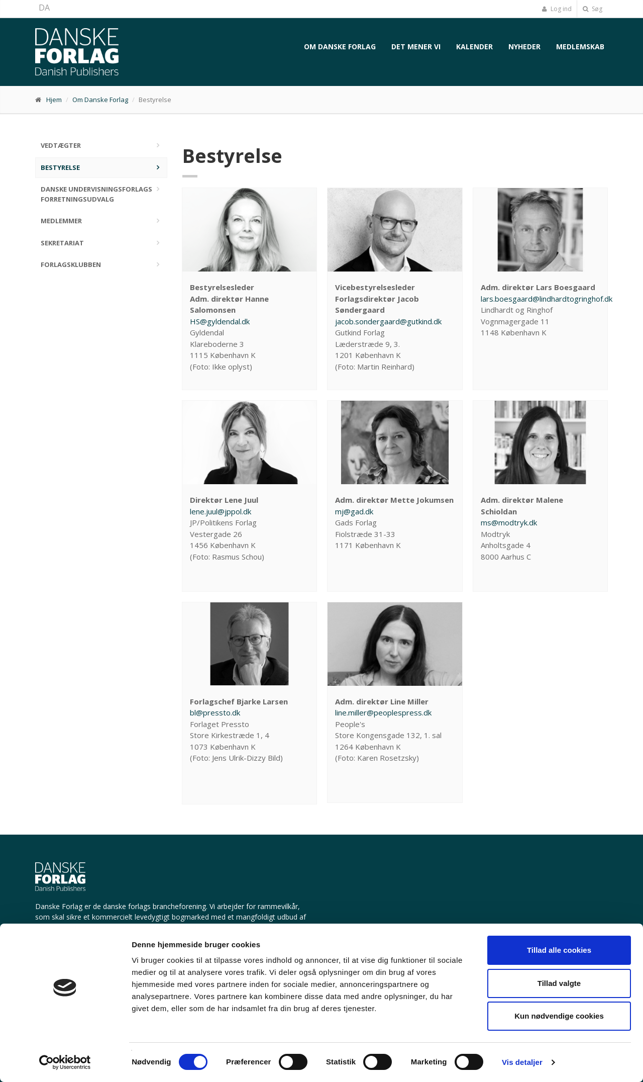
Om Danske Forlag (340, 46)
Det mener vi (416, 46)
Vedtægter (61, 145)
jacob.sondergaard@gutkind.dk (388, 321)
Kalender (474, 46)
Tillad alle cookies (559, 950)
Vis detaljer (522, 1062)
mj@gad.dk (354, 511)
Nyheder (524, 46)
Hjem (54, 99)
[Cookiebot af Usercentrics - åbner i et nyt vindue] (65, 1062)
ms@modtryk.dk (509, 522)
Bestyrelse (60, 167)
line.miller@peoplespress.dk (383, 712)
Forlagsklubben (71, 264)
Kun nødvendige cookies (559, 1016)
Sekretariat (62, 242)
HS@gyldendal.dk (220, 321)
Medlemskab (580, 46)
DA (44, 7)
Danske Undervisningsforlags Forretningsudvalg (96, 194)
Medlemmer (61, 220)
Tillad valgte (559, 983)
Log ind (557, 9)
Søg (592, 9)
